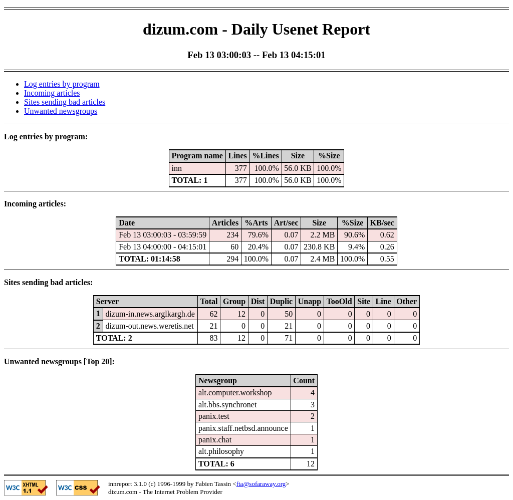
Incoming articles (52, 93)
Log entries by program (62, 84)
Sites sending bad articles (64, 102)
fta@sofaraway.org (261, 483)
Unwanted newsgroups (60, 111)
